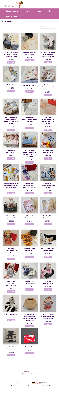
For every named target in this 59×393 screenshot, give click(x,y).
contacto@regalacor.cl (38, 386)
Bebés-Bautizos (11, 16)
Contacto (39, 374)
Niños (49, 11)
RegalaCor (24, 374)
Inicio (18, 374)
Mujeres (27, 11)
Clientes (33, 374)
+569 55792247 (49, 386)
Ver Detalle (11, 62)
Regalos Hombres (12, 11)
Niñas (39, 11)
